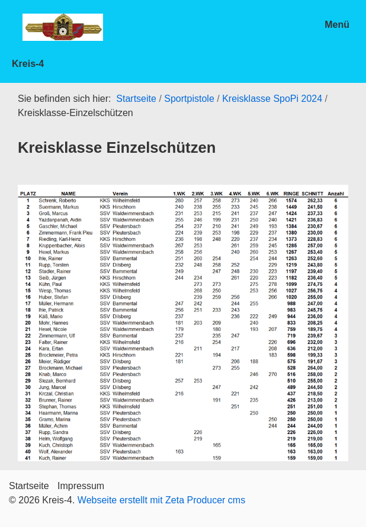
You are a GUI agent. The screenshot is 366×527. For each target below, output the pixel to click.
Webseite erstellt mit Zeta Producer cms (161, 500)
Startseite (136, 99)
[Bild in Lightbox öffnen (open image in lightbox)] (183, 323)
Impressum (80, 486)
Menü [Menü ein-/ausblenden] (337, 25)
